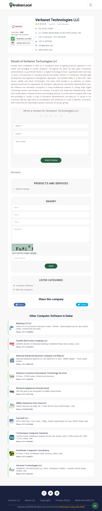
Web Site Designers (24, 289)
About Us (30, 500)
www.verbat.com (45, 50)
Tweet (82, 304)
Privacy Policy (63, 500)
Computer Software (24, 285)
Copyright (45, 500)
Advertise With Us (84, 500)
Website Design (22, 189)
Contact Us (14, 500)
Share (20, 304)
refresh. (33, 253)
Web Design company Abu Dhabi (72, 507)
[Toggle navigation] (90, 4)
